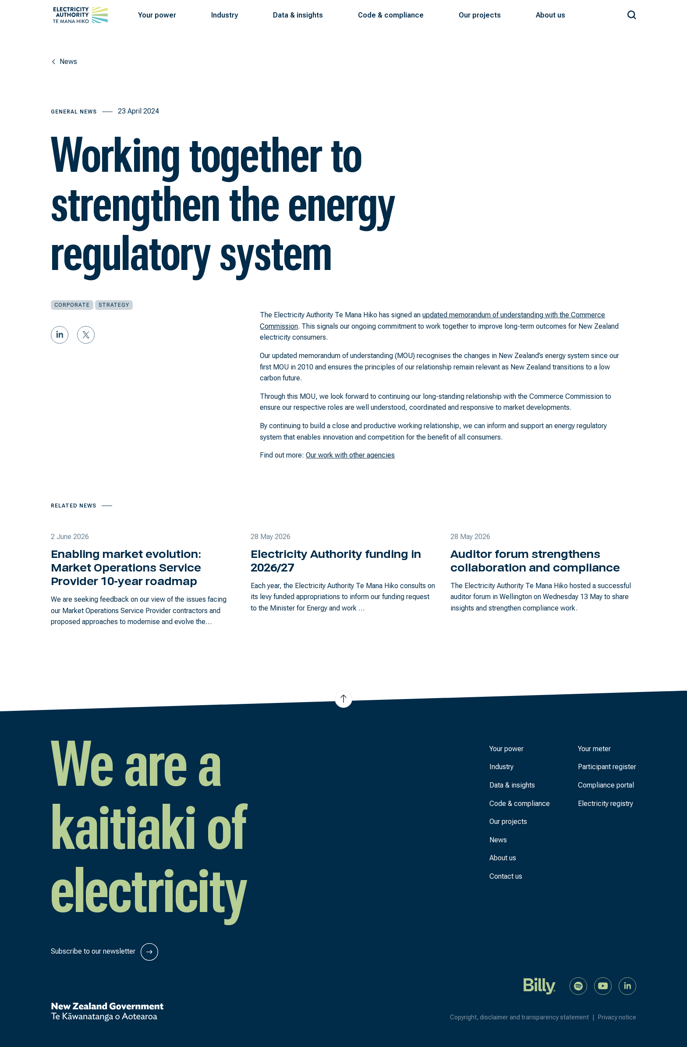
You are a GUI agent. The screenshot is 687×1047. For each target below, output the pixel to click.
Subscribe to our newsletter (104, 952)
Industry (501, 767)
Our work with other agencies (350, 455)
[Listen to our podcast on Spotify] (578, 985)
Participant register (607, 767)
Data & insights (512, 785)
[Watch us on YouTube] (603, 985)
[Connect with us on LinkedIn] (627, 985)
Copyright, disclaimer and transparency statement (524, 1017)
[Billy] (540, 985)
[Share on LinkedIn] (59, 335)
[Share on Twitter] (86, 335)
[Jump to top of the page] (343, 699)
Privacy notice (617, 1017)
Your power (506, 749)
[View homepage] (80, 15)
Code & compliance (519, 803)
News (498, 840)
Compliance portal (606, 785)
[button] (157, 15)
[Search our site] (631, 13)
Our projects (508, 821)
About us (502, 858)
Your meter (594, 749)
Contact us (505, 876)
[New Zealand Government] (107, 1012)
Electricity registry (605, 803)
